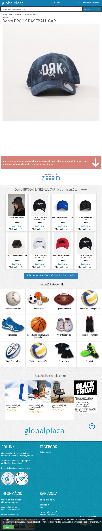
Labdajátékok (18, 14)
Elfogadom (8, 527)
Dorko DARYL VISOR (16, 217)
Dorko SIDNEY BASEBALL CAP (62, 217)
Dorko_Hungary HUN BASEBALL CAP (39, 219)
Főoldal (5, 14)
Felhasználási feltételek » (10, 510)
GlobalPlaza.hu (45, 452)
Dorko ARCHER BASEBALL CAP (85, 219)
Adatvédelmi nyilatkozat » (10, 507)
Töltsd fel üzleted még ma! (13, 463)
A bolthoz (12, 229)
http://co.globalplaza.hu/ (49, 515)
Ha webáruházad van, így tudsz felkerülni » (17, 468)
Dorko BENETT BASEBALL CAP (62, 257)
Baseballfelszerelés (30, 14)
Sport (10, 14)
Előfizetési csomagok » (9, 502)
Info (21, 229)
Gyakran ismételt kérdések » (11, 500)
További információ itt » (12, 524)
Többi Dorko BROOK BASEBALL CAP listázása (51, 275)
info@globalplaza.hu (47, 500)
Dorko (11, 17)
